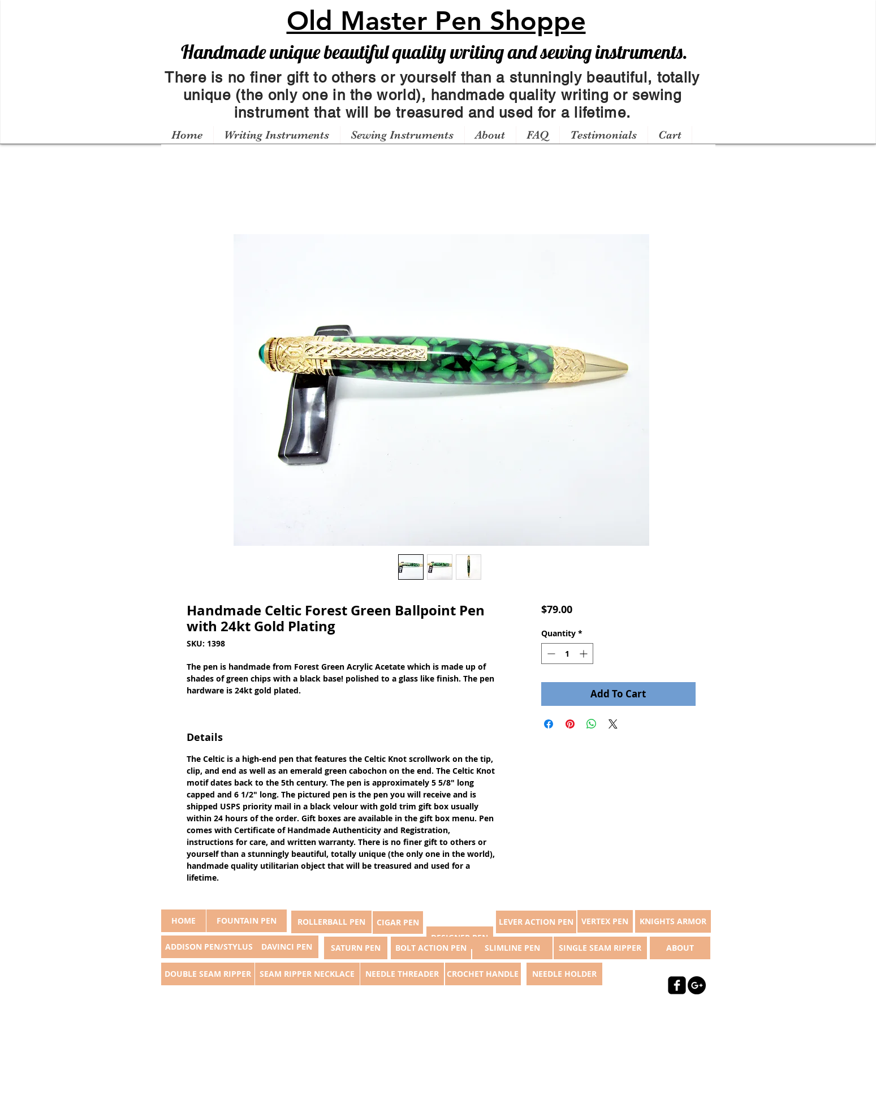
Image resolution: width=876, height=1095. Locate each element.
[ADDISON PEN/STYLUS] (209, 947)
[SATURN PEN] (355, 948)
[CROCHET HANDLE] (483, 974)
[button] (276, 135)
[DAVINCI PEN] (286, 947)
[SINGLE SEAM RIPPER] (600, 948)
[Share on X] (613, 724)
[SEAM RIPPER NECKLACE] (307, 974)
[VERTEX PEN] (605, 921)
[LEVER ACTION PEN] (536, 922)
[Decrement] (550, 653)
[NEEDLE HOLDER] (564, 974)
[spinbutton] (567, 653)
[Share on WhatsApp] (591, 724)
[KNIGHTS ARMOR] (673, 921)
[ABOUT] (680, 948)
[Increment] (584, 653)
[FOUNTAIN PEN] (246, 920)
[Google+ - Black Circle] (697, 985)
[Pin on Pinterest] (570, 724)
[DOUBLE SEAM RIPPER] (207, 974)
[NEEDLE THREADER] (402, 974)
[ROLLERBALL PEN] (331, 922)
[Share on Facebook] (548, 724)
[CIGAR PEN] (398, 922)
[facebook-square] (677, 985)
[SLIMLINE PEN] (512, 948)
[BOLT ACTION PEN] (431, 948)
